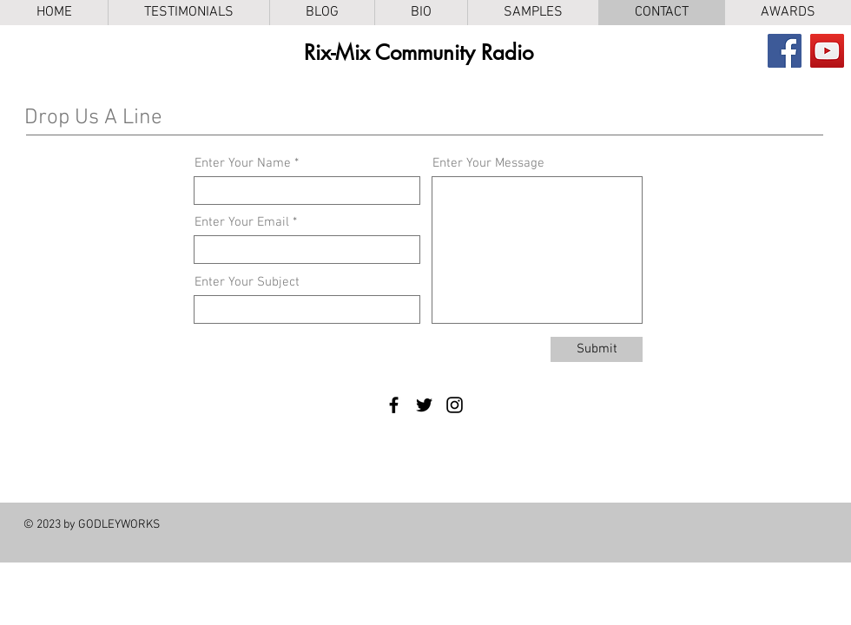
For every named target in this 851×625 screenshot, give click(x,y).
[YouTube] (827, 51)
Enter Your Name (243, 163)
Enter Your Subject (247, 282)
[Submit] (597, 349)
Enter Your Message (488, 163)
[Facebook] (785, 51)
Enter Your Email (242, 222)
